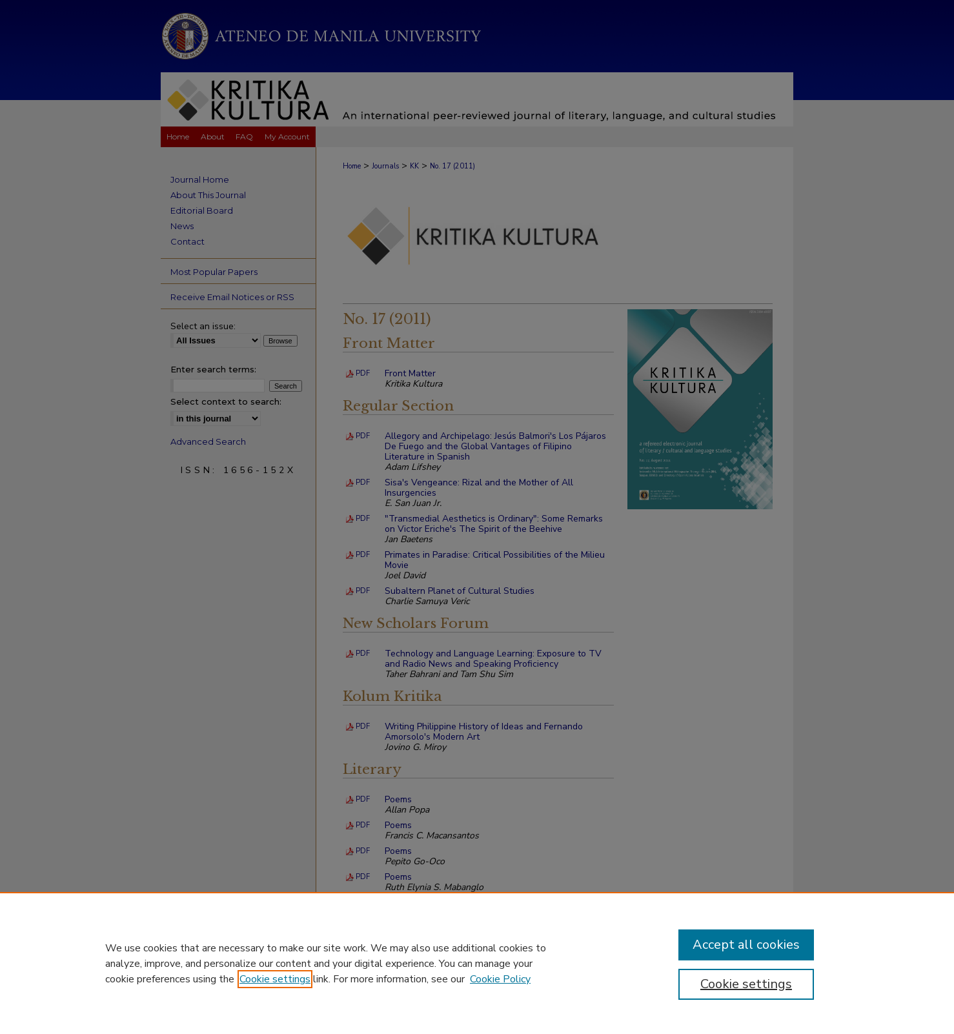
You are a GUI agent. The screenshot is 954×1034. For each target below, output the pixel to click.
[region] (477, 963)
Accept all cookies (746, 944)
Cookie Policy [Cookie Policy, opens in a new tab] (500, 979)
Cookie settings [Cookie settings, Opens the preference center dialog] (746, 984)
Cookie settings (274, 979)
